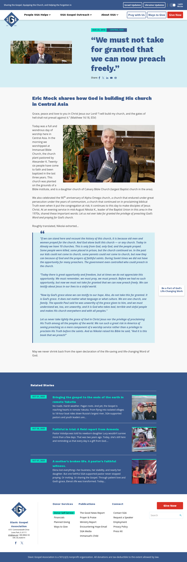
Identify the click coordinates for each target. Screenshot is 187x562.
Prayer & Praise (88, 517)
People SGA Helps (36, 14)
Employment (120, 522)
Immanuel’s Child (89, 535)
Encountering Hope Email (93, 526)
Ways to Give (156, 15)
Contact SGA (120, 512)
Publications (87, 504)
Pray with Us (136, 15)
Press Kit (117, 531)
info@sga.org (13, 535)
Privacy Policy (120, 526)
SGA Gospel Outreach (74, 14)
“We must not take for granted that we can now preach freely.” (128, 54)
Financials (59, 517)
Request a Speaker (123, 517)
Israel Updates (132, 5)
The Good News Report (92, 512)
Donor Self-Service (64, 512)
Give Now (175, 15)
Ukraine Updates (154, 5)
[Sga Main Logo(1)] (19, 509)
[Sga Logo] (11, 19)
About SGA (108, 14)
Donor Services (63, 504)
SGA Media (86, 531)
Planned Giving (62, 522)
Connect (117, 504)
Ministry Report (88, 522)
